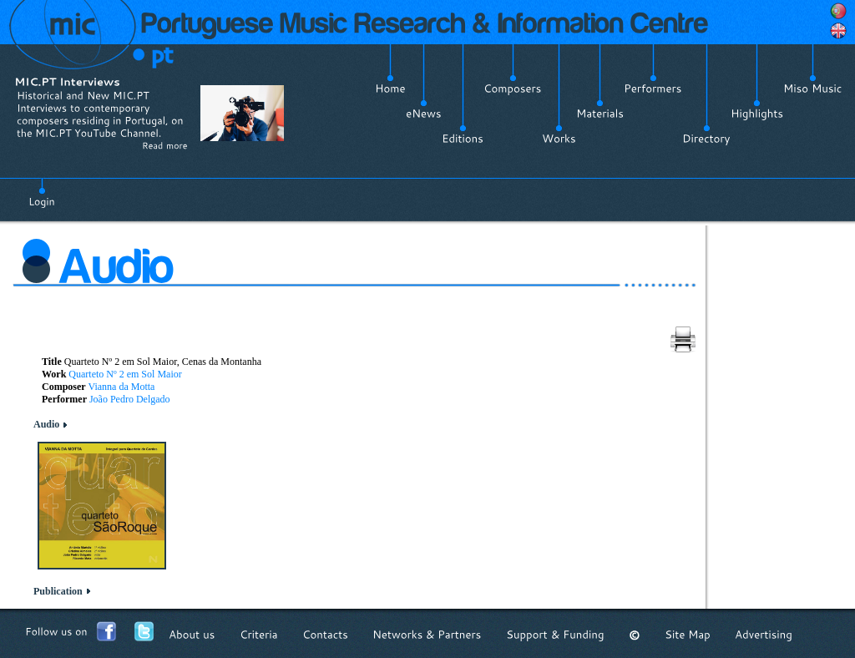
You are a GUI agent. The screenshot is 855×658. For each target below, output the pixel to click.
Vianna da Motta (121, 386)
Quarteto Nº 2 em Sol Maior (124, 374)
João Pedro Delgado (129, 399)
